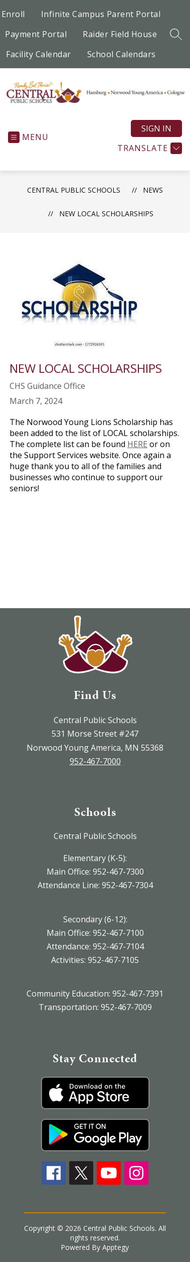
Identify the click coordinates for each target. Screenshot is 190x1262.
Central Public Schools (73, 190)
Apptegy (115, 1247)
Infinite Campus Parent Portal (101, 14)
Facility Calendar (38, 54)
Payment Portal (36, 34)
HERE (137, 444)
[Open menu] (28, 137)
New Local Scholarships (106, 213)
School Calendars (121, 54)
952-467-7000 (95, 761)
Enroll (13, 14)
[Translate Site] (148, 148)
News (153, 190)
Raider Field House (120, 34)
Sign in (156, 128)
